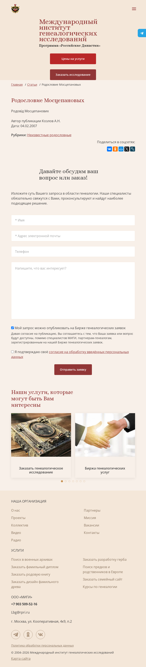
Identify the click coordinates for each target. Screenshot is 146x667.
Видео (16, 532)
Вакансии (91, 525)
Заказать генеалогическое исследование (41, 470)
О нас (15, 510)
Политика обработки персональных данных (42, 645)
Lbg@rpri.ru (20, 612)
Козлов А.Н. (51, 121)
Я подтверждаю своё (70, 354)
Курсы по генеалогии (100, 586)
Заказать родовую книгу (30, 574)
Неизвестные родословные (49, 135)
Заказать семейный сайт (102, 579)
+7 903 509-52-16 (24, 604)
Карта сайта (21, 658)
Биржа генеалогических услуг (105, 470)
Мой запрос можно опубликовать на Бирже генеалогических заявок (68, 328)
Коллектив (19, 525)
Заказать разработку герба (105, 559)
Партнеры (92, 510)
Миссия (90, 518)
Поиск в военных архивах (31, 559)
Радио (16, 540)
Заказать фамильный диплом (34, 567)
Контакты (91, 532)
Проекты (18, 518)
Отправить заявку (73, 369)
